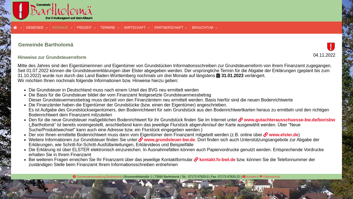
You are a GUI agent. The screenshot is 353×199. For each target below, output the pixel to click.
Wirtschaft (135, 28)
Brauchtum (202, 28)
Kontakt (249, 176)
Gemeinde (35, 28)
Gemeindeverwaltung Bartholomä (97, 176)
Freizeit (84, 28)
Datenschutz (269, 176)
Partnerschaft (168, 28)
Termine (107, 28)
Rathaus (60, 28)
